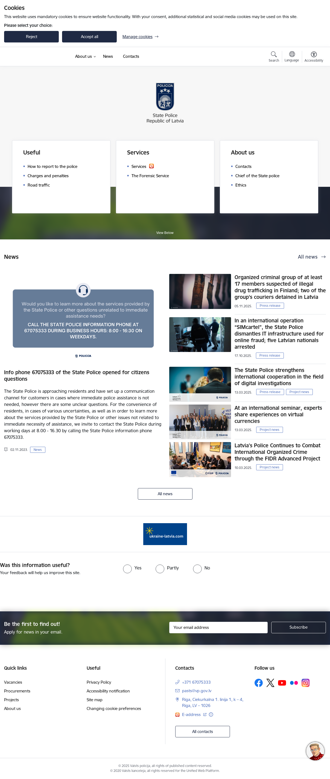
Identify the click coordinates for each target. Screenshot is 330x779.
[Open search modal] (274, 57)
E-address (192, 714)
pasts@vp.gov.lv (196, 690)
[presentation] (174, 591)
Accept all (89, 36)
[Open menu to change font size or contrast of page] (314, 57)
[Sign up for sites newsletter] (298, 627)
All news (165, 493)
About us (12, 708)
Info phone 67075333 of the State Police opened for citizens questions (76, 375)
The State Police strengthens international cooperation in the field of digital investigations (279, 376)
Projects (11, 699)
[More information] (211, 714)
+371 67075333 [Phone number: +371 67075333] (196, 682)
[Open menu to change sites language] (292, 57)
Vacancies (13, 682)
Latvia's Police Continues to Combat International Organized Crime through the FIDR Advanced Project (277, 452)
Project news (299, 392)
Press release (270, 305)
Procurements (17, 691)
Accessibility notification (108, 691)
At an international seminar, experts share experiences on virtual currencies (278, 414)
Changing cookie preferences (114, 708)
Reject (31, 36)
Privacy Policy (99, 682)
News (38, 450)
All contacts (202, 731)
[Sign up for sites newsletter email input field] (218, 627)
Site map (95, 699)
